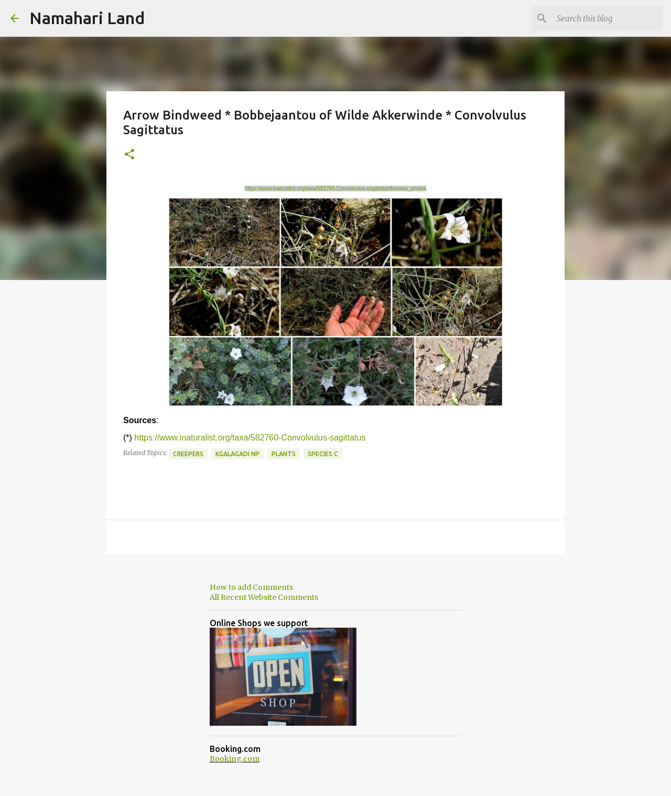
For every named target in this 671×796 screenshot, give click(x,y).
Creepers (188, 453)
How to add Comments (251, 587)
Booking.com (234, 758)
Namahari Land (87, 17)
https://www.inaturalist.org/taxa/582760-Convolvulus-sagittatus (249, 437)
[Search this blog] (608, 18)
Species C (323, 453)
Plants (284, 453)
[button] (129, 155)
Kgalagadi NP (237, 453)
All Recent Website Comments (264, 597)
